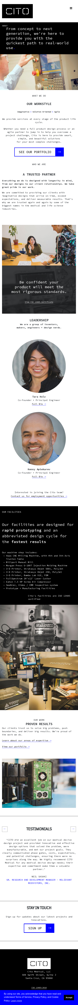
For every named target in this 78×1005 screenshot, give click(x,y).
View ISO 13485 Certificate (39, 302)
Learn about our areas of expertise (26, 740)
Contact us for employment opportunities (39, 496)
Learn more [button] (16, 1001)
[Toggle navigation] (71, 8)
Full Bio (39, 404)
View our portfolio (16, 746)
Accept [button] (69, 997)
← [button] (5, 828)
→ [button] (74, 828)
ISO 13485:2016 (39, 987)
